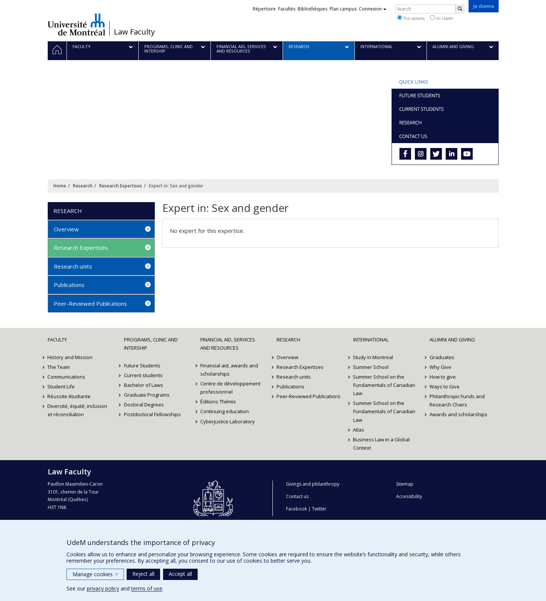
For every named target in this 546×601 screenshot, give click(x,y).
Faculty (57, 339)
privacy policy (103, 588)
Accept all (180, 573)
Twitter (319, 509)
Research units (73, 266)
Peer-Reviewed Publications (90, 303)
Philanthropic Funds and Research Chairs (457, 400)
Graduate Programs (146, 394)
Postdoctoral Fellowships (152, 414)
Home (59, 186)
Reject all (143, 573)
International (371, 339)
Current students (143, 375)
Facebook (296, 509)
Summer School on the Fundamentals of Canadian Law (384, 385)
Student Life (61, 386)
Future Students (142, 365)
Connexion (372, 9)
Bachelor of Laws (143, 385)
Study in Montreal (373, 357)
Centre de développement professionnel (230, 387)
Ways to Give (445, 386)
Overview (66, 229)
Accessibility (409, 496)
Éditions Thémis (218, 401)
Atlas (359, 429)
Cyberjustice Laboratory (227, 421)
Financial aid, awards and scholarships (229, 369)
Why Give (440, 367)
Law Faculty (134, 32)
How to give (443, 376)
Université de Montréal (76, 24)
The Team (59, 367)
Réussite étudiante (69, 396)
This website (411, 18)
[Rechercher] (459, 9)
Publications (69, 284)
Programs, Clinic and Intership (151, 343)
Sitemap (404, 484)
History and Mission (70, 357)
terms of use (146, 588)
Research (82, 186)
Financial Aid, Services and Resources (227, 343)
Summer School (371, 367)
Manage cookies (95, 574)
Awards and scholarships (458, 414)
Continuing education (224, 411)
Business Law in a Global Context (381, 443)
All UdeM (441, 18)
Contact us (297, 496)
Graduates (442, 357)
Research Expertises (120, 186)
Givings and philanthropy (312, 484)
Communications (67, 376)
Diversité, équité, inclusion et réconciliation (77, 410)
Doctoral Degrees (144, 404)
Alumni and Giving (452, 339)
